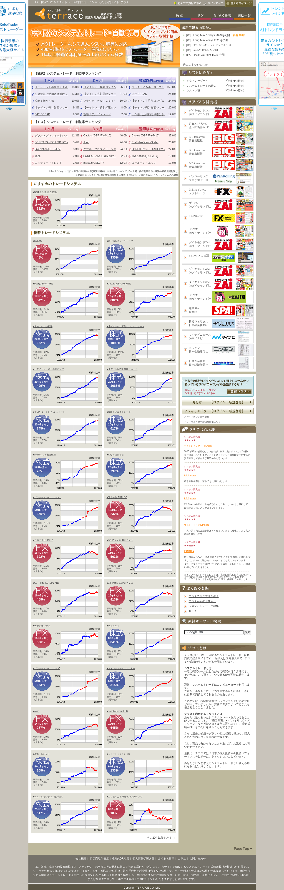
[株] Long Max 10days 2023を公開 (208, 35)
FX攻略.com (196, 216)
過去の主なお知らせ (195, 64)
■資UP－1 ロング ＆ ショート (49, 412)
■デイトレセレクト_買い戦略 (48, 796)
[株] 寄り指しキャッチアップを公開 (209, 45)
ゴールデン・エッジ (144, 162)
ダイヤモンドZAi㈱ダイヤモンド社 (200, 112)
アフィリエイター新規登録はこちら (202, 421)
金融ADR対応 (120, 858)
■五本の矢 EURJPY (43, 540)
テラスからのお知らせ (202, 601)
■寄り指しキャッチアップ (120, 241)
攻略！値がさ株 (44, 100)
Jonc (37, 156)
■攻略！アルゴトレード (119, 412)
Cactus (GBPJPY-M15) (97, 135)
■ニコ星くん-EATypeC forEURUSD (125, 796)
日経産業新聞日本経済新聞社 (198, 363)
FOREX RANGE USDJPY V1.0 (54, 142)
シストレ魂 (193, 90)
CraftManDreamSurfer (145, 142)
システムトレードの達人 (201, 85)
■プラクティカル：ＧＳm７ (47, 497)
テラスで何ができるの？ (204, 596)
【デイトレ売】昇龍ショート (52, 107)
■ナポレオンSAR (41, 625)
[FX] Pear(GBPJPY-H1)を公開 (205, 54)
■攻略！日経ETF (41, 754)
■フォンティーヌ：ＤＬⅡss (121, 668)
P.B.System (190, 475)
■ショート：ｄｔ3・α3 (118, 754)
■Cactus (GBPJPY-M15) (45, 192)
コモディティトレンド (48, 162)
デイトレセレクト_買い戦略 (198, 446)
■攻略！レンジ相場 (43, 326)
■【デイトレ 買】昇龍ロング (48, 369)
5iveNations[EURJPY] (48, 149)
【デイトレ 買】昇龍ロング (101, 107)
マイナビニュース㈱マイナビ (200, 336)
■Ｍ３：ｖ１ (113, 625)
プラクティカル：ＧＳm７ (99, 100)
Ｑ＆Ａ (193, 611)
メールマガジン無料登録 (196, 416)
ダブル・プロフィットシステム (54, 135)
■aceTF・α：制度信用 (44, 454)
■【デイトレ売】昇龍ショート (122, 369)
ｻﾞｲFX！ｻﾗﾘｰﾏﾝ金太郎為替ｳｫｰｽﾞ (199, 125)
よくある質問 (166, 858)
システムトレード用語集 (204, 606)
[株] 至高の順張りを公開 (202, 50)
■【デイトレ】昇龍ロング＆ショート (125, 326)
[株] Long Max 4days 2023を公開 (207, 40)
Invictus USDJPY (93, 162)
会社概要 (80, 858)
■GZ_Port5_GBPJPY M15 (120, 583)
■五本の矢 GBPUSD (117, 497)
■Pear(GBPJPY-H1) (43, 283)
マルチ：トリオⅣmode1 (196, 525)
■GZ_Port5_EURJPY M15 (46, 583)
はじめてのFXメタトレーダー (198, 191)
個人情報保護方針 (143, 858)
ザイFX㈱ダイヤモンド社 (200, 204)
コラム (182, 858)
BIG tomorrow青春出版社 (197, 138)
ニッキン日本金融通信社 (198, 349)
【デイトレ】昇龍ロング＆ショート (56, 87)
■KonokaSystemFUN (117, 711)
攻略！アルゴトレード (97, 114)
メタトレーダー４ (197, 80)
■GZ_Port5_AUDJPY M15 (120, 540)
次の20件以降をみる (159, 837)
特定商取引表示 (99, 858)
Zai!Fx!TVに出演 (199, 255)
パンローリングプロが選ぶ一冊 (198, 178)
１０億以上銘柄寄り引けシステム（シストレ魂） (65, 94)
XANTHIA (189, 551)
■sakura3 (38, 241)
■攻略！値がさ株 (115, 454)
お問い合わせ (197, 858)
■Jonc (36, 711)
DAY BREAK (42, 114)
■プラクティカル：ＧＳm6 (46, 668)
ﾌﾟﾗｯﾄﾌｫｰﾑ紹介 (234, 80)
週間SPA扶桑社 (194, 310)
